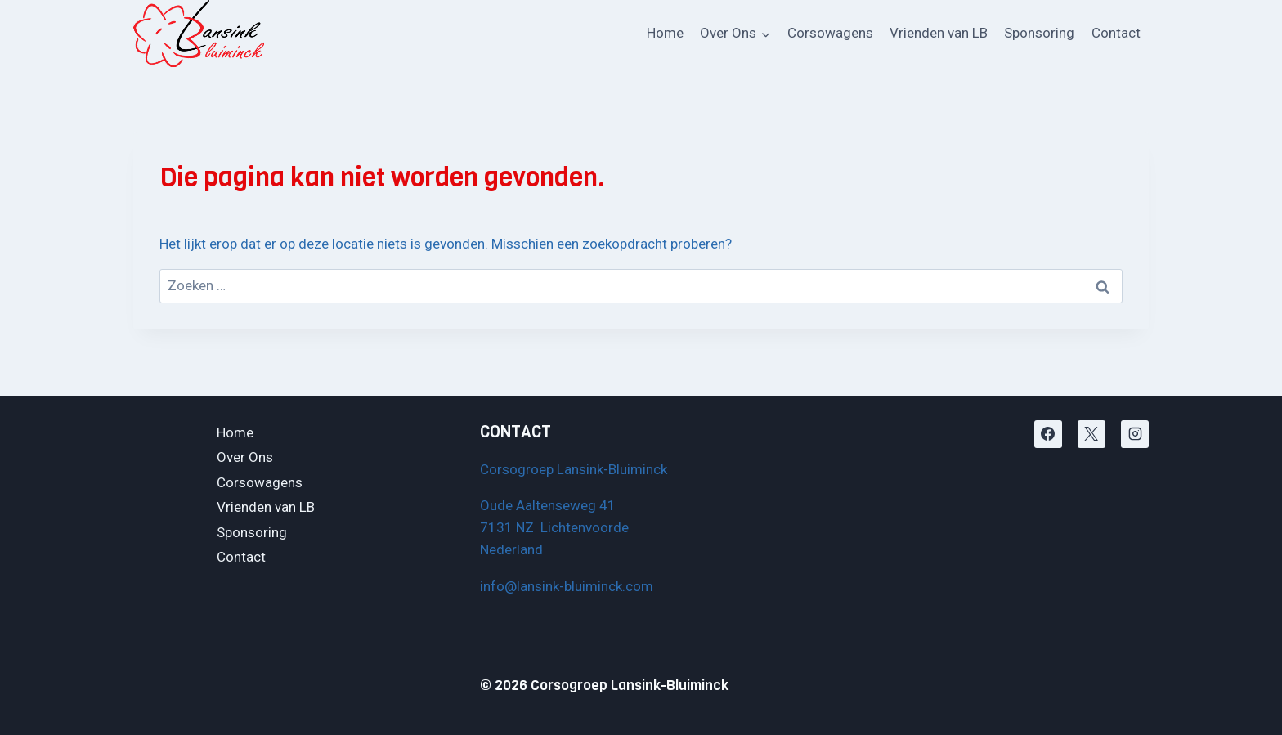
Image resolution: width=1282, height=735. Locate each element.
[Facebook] (1048, 434)
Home (665, 33)
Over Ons (245, 457)
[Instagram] (1135, 434)
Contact (1116, 33)
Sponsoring (1039, 33)
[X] (1091, 434)
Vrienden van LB (939, 33)
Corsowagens (830, 33)
